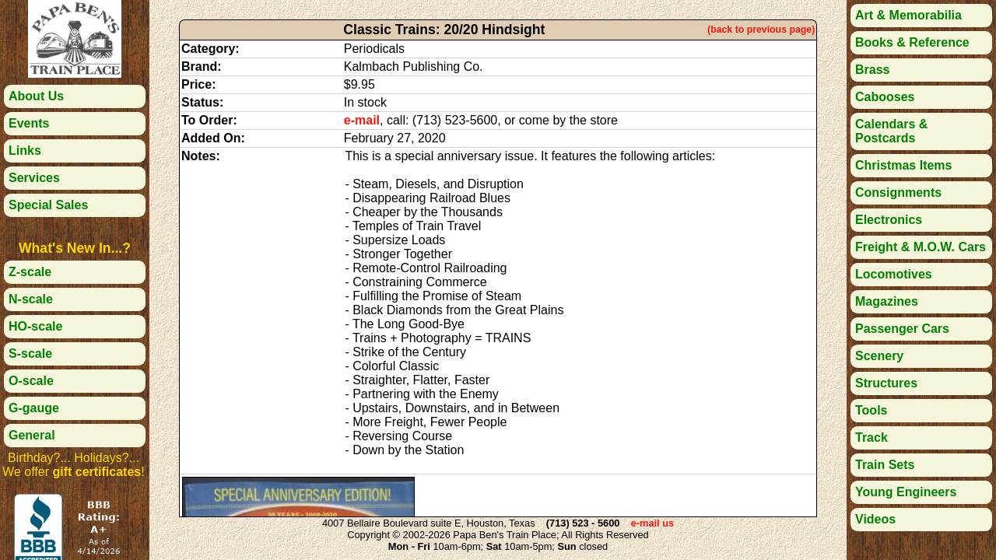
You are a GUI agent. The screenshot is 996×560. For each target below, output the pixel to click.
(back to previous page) (761, 29)
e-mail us (652, 523)
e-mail (362, 120)
